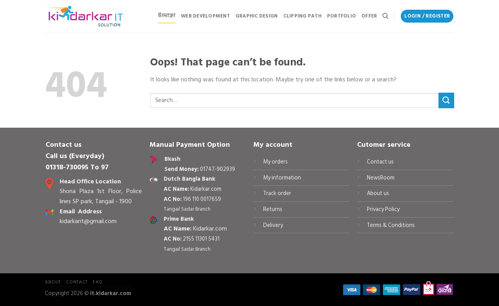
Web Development (205, 16)
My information (282, 177)
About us (378, 193)
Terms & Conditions (391, 225)
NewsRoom (381, 177)
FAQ (98, 282)
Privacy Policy (383, 209)
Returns (272, 209)
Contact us (380, 161)
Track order (277, 193)
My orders (275, 161)
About (53, 282)
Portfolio (341, 16)
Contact (76, 282)
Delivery (273, 225)
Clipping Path (302, 16)
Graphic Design (256, 16)
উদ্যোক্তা (166, 15)
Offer (369, 16)
